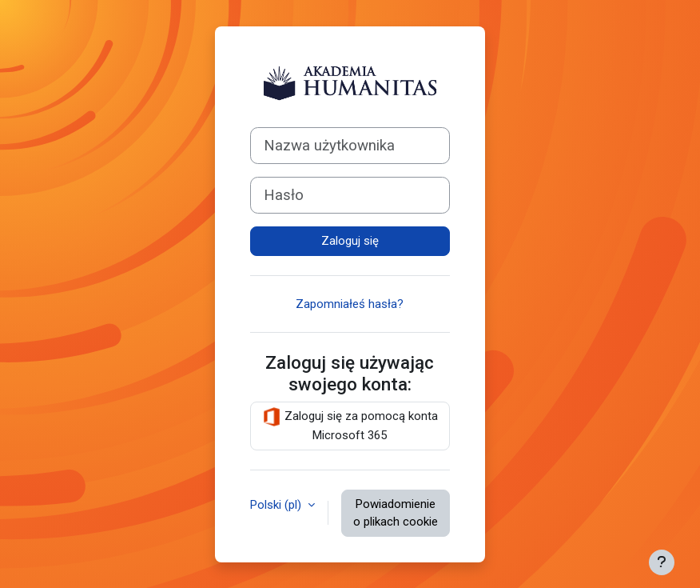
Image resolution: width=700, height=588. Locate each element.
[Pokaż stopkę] (661, 562)
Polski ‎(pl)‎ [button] (277, 505)
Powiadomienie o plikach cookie (395, 513)
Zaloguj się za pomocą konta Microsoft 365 (350, 424)
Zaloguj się (350, 241)
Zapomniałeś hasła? (350, 304)
